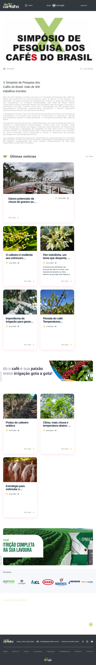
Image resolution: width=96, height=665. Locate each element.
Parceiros (51, 651)
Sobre (5, 651)
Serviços (78, 651)
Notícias (15, 651)
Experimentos (65, 651)
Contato (89, 651)
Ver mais (13, 218)
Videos (26, 651)
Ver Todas (89, 156)
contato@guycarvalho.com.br (49, 641)
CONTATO (83, 5)
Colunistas (38, 651)
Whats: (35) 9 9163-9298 (26, 641)
